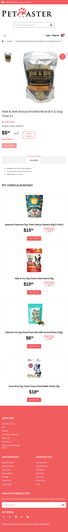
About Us (6, 438)
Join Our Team (8, 423)
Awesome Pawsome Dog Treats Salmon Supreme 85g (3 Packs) (34, 224)
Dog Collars (7, 484)
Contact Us (6, 441)
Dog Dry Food (7, 462)
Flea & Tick (6, 480)
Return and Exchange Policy (11, 446)
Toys (38, 484)
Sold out (9, 145)
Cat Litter (40, 473)
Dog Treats (6, 469)
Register (55, 35)
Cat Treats (40, 469)
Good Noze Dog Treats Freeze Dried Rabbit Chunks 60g (34, 386)
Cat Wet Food (41, 466)
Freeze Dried (7, 473)
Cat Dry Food (41, 462)
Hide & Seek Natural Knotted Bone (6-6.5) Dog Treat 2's (39, 41)
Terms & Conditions (10, 434)
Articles (5, 431)
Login (48, 35)
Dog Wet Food (8, 466)
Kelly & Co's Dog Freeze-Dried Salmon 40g (34, 278)
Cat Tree (39, 477)
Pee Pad (5, 477)
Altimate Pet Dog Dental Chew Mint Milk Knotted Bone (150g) (34, 332)
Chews (9, 41)
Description (34, 160)
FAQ (3, 427)
